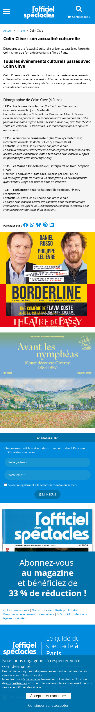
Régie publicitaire (66, 610)
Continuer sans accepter (48, 705)
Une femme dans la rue (27, 106)
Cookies (20, 618)
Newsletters (46, 614)
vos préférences (16, 683)
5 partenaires (31, 679)
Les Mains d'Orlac (24, 166)
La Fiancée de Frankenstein (30, 138)
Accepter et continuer (48, 695)
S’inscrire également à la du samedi (42, 485)
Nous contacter (42, 610)
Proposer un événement (19, 614)
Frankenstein (20, 190)
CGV (59, 614)
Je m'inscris (47, 494)
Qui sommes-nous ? (16, 610)
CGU (68, 614)
